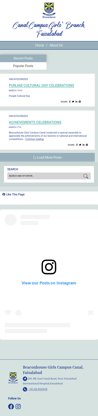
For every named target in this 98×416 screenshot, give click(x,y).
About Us (56, 45)
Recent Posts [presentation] (23, 58)
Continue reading (34, 139)
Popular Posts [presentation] (23, 66)
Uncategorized (18, 79)
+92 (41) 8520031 (35, 389)
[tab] (23, 58)
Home (39, 45)
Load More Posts (47, 157)
